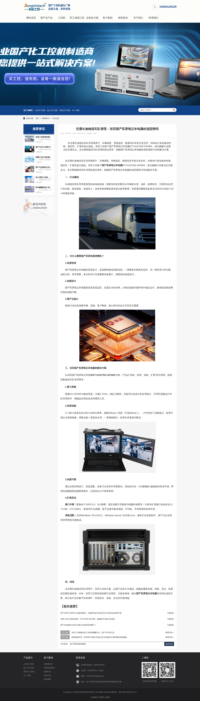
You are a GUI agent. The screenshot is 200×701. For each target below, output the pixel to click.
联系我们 (153, 17)
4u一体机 (76, 110)
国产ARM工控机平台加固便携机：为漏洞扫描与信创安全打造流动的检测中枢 (91, 613)
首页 (37, 118)
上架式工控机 (40, 110)
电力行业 (47, 675)
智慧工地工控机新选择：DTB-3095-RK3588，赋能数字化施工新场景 (87, 619)
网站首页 (31, 17)
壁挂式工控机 (65, 110)
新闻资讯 (123, 17)
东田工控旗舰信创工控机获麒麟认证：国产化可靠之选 (92, 632)
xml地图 (93, 697)
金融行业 (47, 672)
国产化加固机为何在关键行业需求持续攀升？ (78, 625)
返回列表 (169, 644)
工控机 (61, 17)
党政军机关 (48, 664)
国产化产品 (46, 17)
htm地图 (100, 697)
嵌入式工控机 (52, 110)
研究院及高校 (49, 668)
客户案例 (107, 17)
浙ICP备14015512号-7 (128, 692)
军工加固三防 (77, 17)
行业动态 (55, 118)
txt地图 (107, 697)
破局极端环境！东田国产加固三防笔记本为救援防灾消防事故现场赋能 (99, 637)
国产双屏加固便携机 (78, 644)
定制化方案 (92, 17)
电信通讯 (47, 679)
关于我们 (138, 17)
